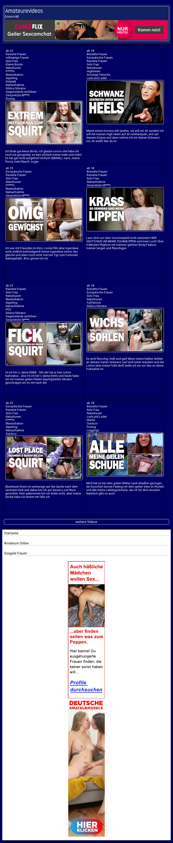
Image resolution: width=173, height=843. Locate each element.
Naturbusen (13, 68)
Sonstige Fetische (98, 74)
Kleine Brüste (14, 64)
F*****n (10, 71)
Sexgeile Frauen (15, 553)
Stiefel (91, 420)
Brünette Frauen (97, 54)
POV (8, 309)
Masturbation (14, 74)
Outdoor (11, 433)
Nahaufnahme (15, 85)
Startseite (11, 533)
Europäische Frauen (100, 57)
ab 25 (9, 50)
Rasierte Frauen (16, 54)
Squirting (11, 78)
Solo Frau (12, 61)
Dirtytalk (11, 81)
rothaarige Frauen (17, 57)
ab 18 (90, 50)
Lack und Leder (97, 78)
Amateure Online (16, 543)
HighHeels (93, 71)
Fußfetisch (94, 302)
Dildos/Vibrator (16, 88)
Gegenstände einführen (21, 91)
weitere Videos (86, 522)
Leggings (93, 430)
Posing (10, 98)
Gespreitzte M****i (17, 95)
